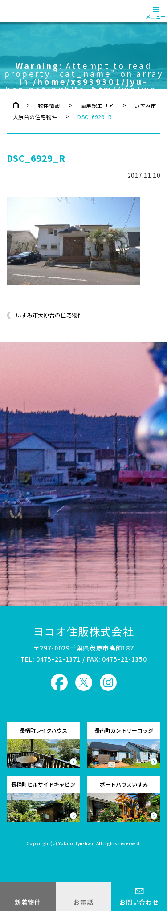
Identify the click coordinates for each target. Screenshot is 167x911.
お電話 (83, 902)
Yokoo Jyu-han (76, 844)
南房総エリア (97, 105)
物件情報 (49, 105)
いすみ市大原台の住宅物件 (49, 315)
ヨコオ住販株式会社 (83, 631)
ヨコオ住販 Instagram (108, 682)
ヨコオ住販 (32, 11)
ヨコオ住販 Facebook (59, 682)
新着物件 (28, 902)
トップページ (16, 105)
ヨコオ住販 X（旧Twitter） (83, 682)
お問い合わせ (139, 902)
